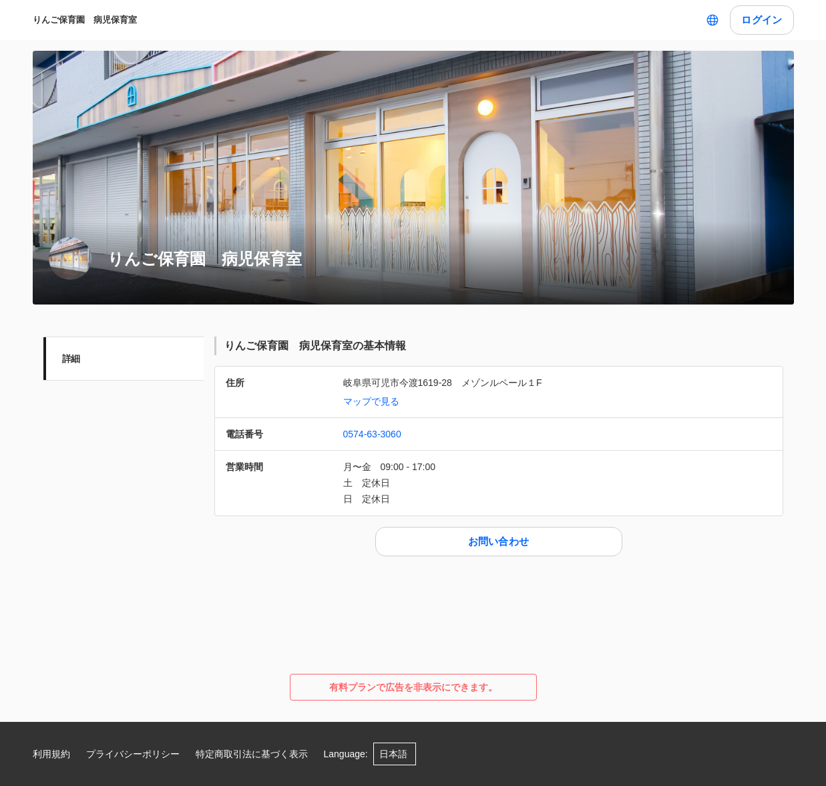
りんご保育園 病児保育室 (85, 20)
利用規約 (51, 754)
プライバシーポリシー (133, 754)
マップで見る (371, 401)
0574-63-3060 (372, 434)
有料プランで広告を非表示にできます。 (413, 687)
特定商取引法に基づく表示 (252, 754)
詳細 (71, 358)
